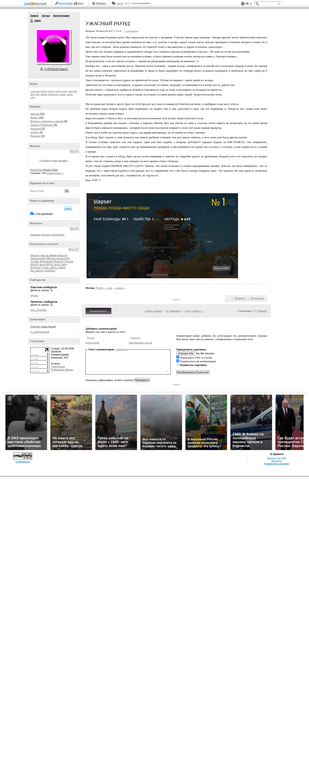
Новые (262, 310)
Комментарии (61, 15)
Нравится (240, 298)
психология (57, 234)
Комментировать (98, 311)
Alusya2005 (63, 258)
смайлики (122, 349)
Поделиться (257, 298)
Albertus (51, 258)
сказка (62, 94)
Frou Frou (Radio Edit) (44, 170)
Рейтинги (101, 3)
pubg (70, 91)
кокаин (43, 94)
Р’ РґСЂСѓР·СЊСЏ (56, 69)
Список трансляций (43, 326)
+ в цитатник (130, 31)
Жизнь (34, 117)
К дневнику (173, 310)
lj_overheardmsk (39, 331)
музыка (45, 234)
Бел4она (35, 267)
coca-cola (35, 91)
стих (32, 97)
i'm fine (51, 91)
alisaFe (34, 264)
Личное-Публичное (41, 125)
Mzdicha (59, 261)
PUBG (100, 288)
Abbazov (62, 255)
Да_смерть (36, 270)
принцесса (53, 94)
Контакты (276, 461)
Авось (119, 3)
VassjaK (69, 261)
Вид (248, 4)
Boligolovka (46, 261)
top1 (37, 94)
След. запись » (194, 310)
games (43, 91)
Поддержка (243, 4)
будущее (35, 136)
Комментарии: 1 (55, 173)
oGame (34, 132)
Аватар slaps (53, 46)
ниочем (34, 114)
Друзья (46, 15)
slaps (32, 21)
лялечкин (49, 270)
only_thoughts (38, 310)
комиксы (35, 234)
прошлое (35, 128)
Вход (81, 3)
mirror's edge (61, 91)
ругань (34, 295)
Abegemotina (38, 258)
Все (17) (74, 249)
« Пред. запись (153, 310)
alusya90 (44, 264)
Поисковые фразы (62, 369)
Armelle (34, 261)
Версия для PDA (276, 458)
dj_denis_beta (58, 264)
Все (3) (74, 228)
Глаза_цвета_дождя (53, 267)
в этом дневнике (43, 214)
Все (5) (74, 151)
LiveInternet (36, 4)
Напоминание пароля (140, 342)
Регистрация (66, 3)
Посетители (58, 366)
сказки (69, 94)
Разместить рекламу (276, 463)
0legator (35, 255)
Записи (34, 15)
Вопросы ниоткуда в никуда (46, 121)
